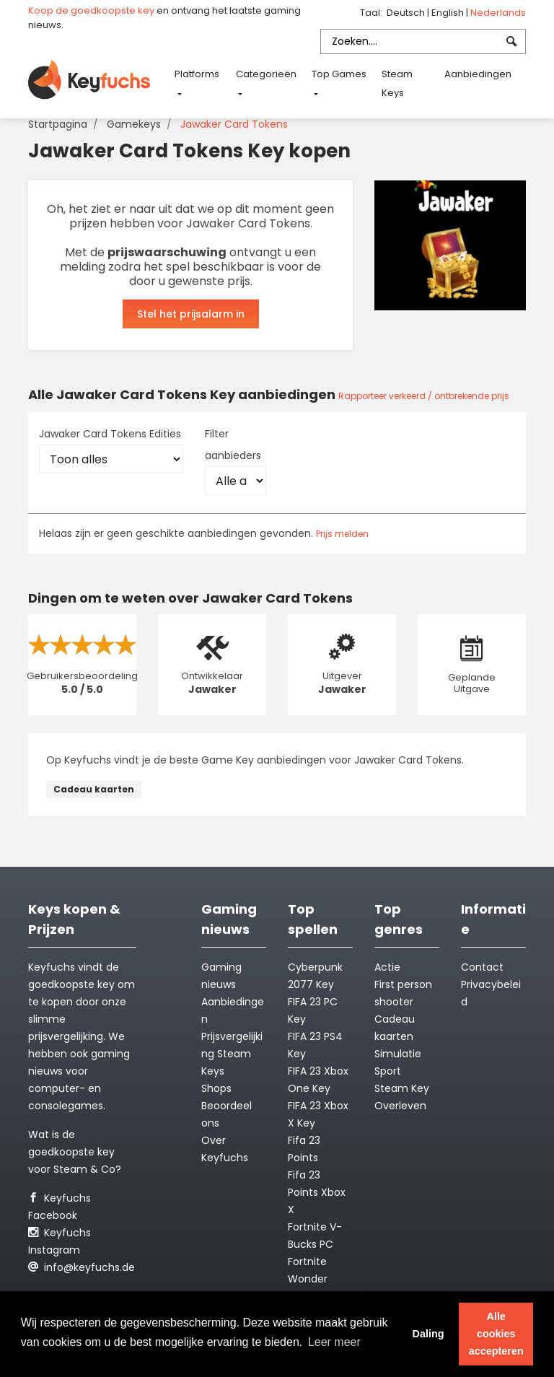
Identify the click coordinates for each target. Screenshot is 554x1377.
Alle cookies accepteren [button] (496, 1334)
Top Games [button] (339, 74)
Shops (216, 1088)
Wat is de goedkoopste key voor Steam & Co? (74, 1151)
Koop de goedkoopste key (91, 10)
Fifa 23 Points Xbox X (317, 1192)
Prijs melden (342, 534)
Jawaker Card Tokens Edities (110, 434)
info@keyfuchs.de (81, 1267)
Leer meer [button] (334, 1342)
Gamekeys (134, 124)
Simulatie (397, 1053)
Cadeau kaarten (93, 789)
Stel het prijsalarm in (191, 314)
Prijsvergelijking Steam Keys (232, 1053)
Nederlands (498, 12)
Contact (482, 967)
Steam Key (401, 1088)
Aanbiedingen (477, 74)
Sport (387, 1071)
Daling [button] (428, 1333)
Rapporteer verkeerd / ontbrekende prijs (423, 396)
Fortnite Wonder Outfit (307, 1278)
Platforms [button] (197, 74)
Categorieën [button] (266, 74)
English (448, 12)
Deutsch (407, 12)
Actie (387, 967)
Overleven (400, 1105)
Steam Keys (397, 83)
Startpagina (57, 124)
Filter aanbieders (233, 445)
